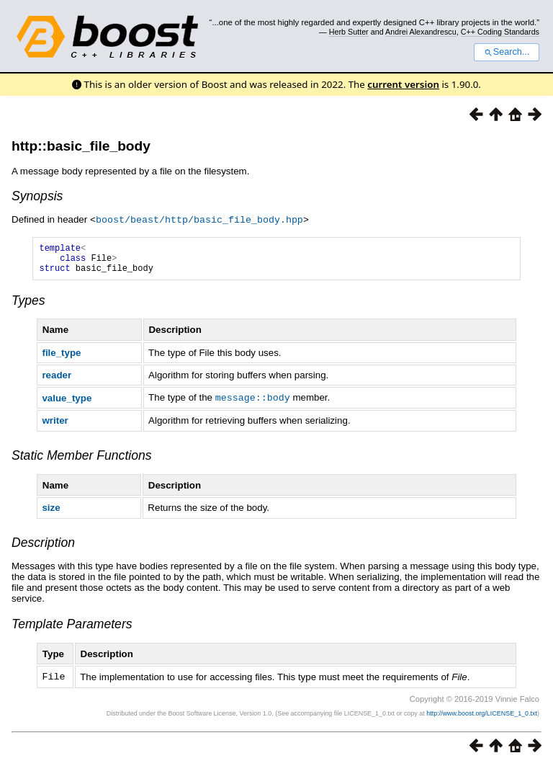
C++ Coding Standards (500, 31)
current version (403, 84)
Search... (506, 52)
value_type (66, 403)
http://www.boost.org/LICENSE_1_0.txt (481, 717)
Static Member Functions (82, 460)
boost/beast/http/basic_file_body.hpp (199, 219)
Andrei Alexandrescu (421, 31)
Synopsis (37, 196)
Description (43, 547)
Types (28, 306)
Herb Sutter (349, 31)
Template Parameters (72, 629)
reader (56, 380)
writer (55, 425)
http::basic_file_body (81, 145)
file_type (61, 358)
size (51, 512)
